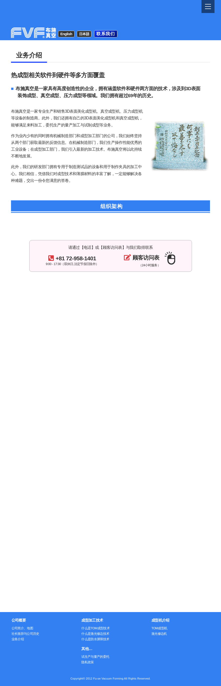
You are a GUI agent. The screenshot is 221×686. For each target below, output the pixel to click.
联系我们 (105, 8)
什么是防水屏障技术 (95, 639)
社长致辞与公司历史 (25, 634)
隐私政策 (87, 662)
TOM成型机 (159, 628)
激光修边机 (159, 634)
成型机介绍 (160, 620)
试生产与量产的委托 (95, 657)
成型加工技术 (92, 620)
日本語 (84, 9)
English (66, 9)
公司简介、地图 (22, 628)
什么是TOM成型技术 (95, 628)
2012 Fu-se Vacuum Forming (104, 678)
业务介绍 (18, 639)
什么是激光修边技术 (95, 634)
